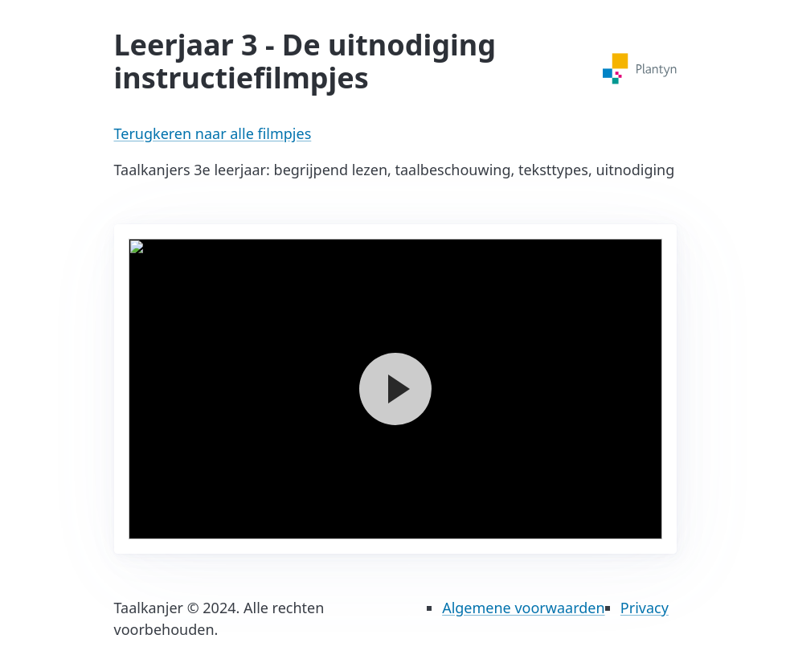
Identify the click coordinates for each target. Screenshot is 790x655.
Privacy (644, 607)
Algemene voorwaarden (523, 607)
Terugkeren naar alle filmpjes (213, 133)
